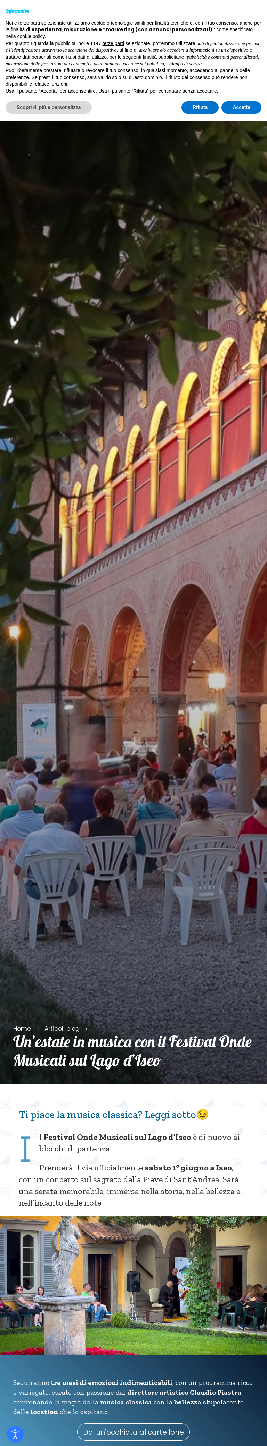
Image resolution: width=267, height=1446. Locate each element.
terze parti (113, 43)
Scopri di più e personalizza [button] (49, 107)
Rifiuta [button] (200, 107)
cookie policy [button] (30, 36)
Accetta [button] (241, 107)
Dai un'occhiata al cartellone (133, 1432)
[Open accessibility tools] (15, 1434)
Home (22, 1028)
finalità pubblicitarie (163, 57)
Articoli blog (62, 1028)
